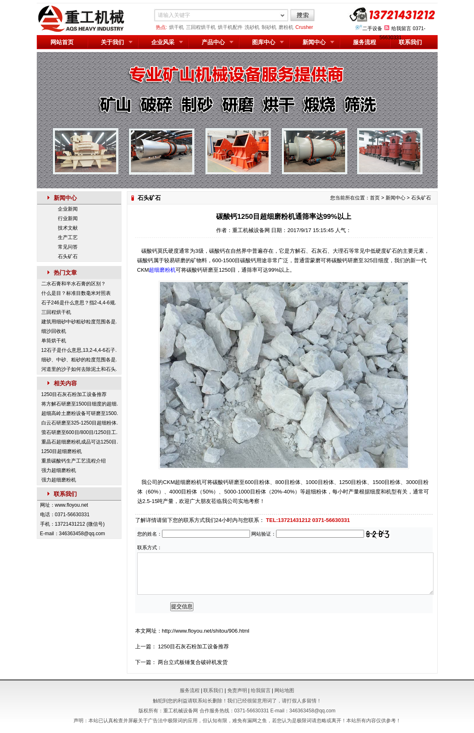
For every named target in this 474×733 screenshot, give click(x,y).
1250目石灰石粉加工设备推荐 (74, 394)
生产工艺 (68, 237)
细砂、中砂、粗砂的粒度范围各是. (79, 360)
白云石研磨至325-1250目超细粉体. (79, 423)
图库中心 (263, 42)
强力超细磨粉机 (58, 470)
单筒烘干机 (53, 341)
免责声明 (237, 690)
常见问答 (68, 247)
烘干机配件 (230, 27)
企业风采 (162, 42)
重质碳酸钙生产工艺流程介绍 (73, 461)
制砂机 (269, 27)
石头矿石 (68, 256)
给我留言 (401, 28)
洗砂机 (252, 27)
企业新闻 (68, 209)
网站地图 (284, 690)
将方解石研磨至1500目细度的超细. (79, 404)
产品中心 (213, 42)
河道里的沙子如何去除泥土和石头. (79, 369)
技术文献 (68, 228)
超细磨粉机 (162, 270)
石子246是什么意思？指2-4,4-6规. (78, 303)
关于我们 (112, 42)
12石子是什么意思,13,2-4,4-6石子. (79, 350)
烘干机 (176, 27)
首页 (375, 198)
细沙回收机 (53, 331)
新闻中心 (314, 42)
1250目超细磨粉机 (61, 451)
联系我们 (410, 42)
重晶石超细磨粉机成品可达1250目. (79, 442)
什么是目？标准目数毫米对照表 (76, 293)
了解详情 (146, 520)
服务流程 (364, 42)
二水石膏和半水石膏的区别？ (73, 284)
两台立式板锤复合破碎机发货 (193, 662)
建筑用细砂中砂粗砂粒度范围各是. (79, 322)
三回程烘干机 (201, 27)
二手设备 (372, 28)
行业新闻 (68, 218)
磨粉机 (286, 27)
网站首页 (62, 42)
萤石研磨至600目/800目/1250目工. (79, 432)
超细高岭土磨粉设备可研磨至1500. (79, 413)
